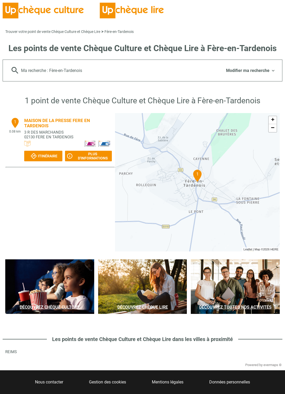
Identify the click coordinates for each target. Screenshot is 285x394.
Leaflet (247, 249)
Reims (11, 351)
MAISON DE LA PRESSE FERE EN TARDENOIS (57, 123)
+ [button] (272, 120)
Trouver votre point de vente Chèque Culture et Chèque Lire (52, 32)
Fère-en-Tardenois (119, 32)
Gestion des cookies (107, 382)
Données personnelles (229, 382)
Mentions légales (167, 382)
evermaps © (272, 365)
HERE (274, 249)
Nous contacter (49, 382)
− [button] (272, 128)
